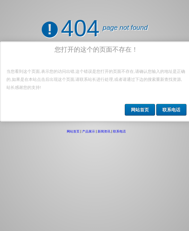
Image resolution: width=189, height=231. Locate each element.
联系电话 (171, 109)
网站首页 (140, 109)
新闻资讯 (104, 126)
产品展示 (88, 126)
